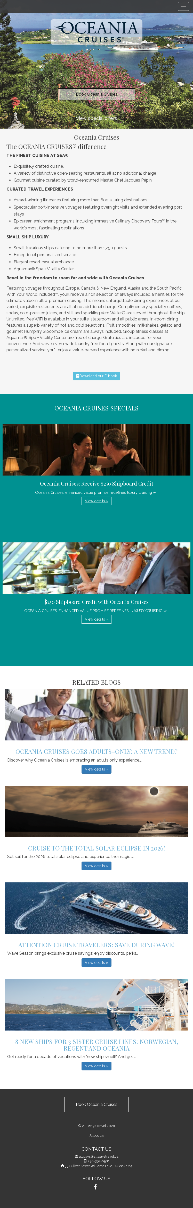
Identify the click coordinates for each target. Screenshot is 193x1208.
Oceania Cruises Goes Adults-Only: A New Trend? (96, 751)
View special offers (96, 122)
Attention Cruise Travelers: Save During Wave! (96, 945)
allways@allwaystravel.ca (98, 1156)
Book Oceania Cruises (96, 94)
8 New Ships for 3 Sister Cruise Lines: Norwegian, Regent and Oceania (96, 1044)
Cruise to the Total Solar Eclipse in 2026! (96, 848)
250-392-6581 (98, 1161)
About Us (97, 1135)
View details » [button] (96, 501)
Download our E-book (96, 376)
